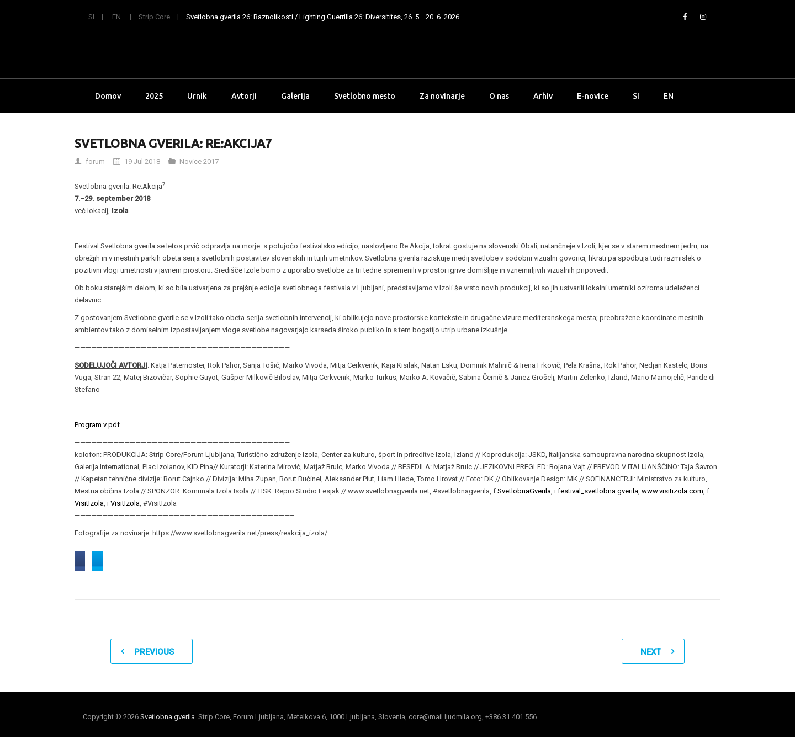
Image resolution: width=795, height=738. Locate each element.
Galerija (295, 96)
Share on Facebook (118, 561)
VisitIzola (89, 503)
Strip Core (154, 17)
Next (650, 653)
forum (95, 161)
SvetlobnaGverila (524, 491)
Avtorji (244, 96)
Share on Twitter (205, 561)
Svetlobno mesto (364, 96)
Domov (108, 96)
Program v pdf (97, 425)
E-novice (592, 96)
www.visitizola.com (672, 491)
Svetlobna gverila (167, 718)
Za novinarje (442, 96)
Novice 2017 (199, 161)
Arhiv (543, 96)
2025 (154, 96)
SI (91, 17)
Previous (154, 653)
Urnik (197, 96)
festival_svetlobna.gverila (598, 491)
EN (116, 17)
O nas (499, 96)
